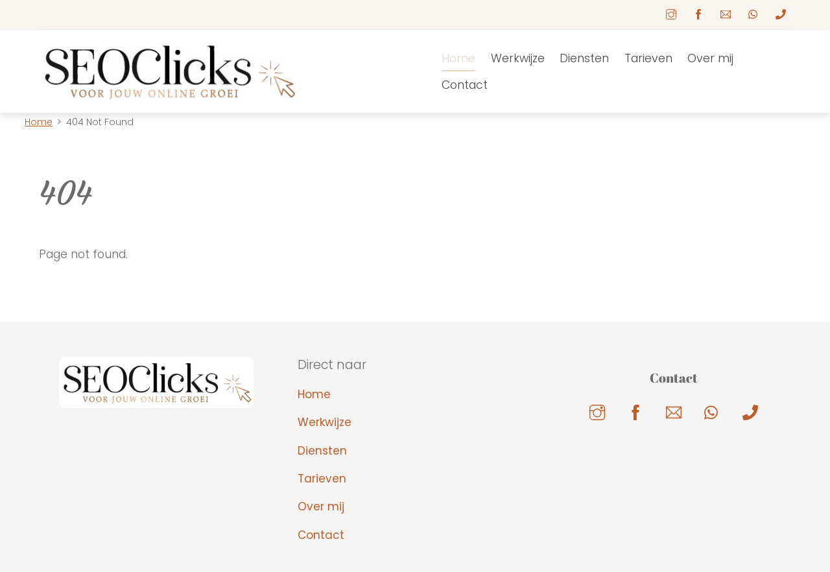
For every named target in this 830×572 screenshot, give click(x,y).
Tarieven (648, 58)
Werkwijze (518, 58)
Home (458, 58)
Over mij (710, 58)
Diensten (584, 58)
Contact (465, 85)
